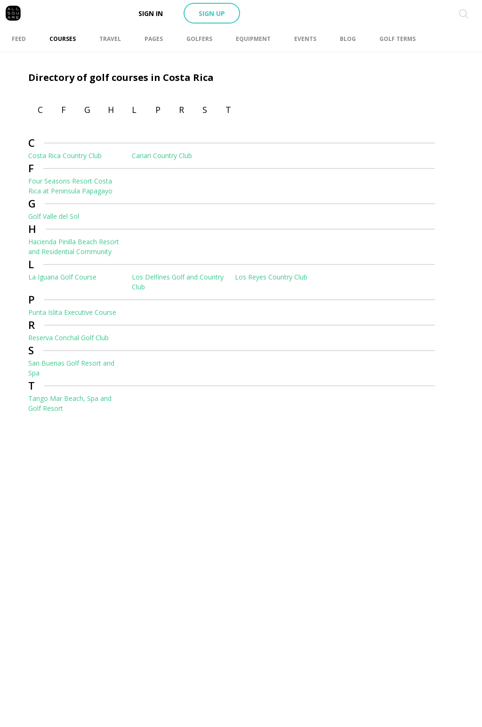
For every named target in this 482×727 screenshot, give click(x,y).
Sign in (150, 13)
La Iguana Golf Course (62, 276)
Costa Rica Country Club (65, 155)
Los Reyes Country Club (271, 276)
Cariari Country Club (162, 155)
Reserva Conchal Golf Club (68, 337)
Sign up (212, 13)
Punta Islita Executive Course (72, 312)
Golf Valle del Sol (53, 216)
